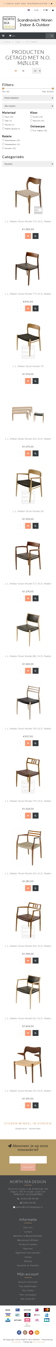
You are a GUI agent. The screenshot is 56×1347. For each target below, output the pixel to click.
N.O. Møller (40, 130)
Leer (8, 121)
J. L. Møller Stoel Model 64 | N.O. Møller (28, 945)
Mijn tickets (28, 1290)
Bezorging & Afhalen (28, 1240)
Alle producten (28, 1299)
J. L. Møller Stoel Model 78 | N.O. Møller (28, 728)
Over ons (28, 1227)
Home (7, 42)
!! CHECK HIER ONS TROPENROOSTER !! (26, 3)
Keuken (10, 148)
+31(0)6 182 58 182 (29, 1198)
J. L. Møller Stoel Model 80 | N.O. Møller (28, 656)
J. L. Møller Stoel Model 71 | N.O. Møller (28, 221)
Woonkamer (12, 140)
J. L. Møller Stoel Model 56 (28, 511)
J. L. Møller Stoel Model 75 (28, 366)
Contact (28, 1232)
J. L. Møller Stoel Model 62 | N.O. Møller (28, 873)
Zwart (38, 117)
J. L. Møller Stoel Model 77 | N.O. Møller (28, 293)
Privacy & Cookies (28, 1244)
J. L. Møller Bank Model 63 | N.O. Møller (28, 438)
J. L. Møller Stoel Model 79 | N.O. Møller (28, 800)
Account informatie (28, 1282)
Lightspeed (16, 1342)
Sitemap (28, 1261)
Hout (9, 117)
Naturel (38, 121)
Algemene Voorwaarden (28, 1253)
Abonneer (28, 1167)
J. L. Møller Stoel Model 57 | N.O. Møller (28, 583)
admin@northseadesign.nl (29, 1207)
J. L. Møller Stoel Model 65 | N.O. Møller (28, 1018)
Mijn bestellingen (28, 1286)
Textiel (9, 125)
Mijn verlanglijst (28, 1295)
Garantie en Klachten (28, 1265)
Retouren (28, 1248)
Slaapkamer (12, 144)
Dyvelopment (39, 1342)
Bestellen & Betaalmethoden (28, 1236)
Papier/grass (12, 129)
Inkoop (28, 1257)
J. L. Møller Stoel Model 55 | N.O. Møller (28, 1090)
